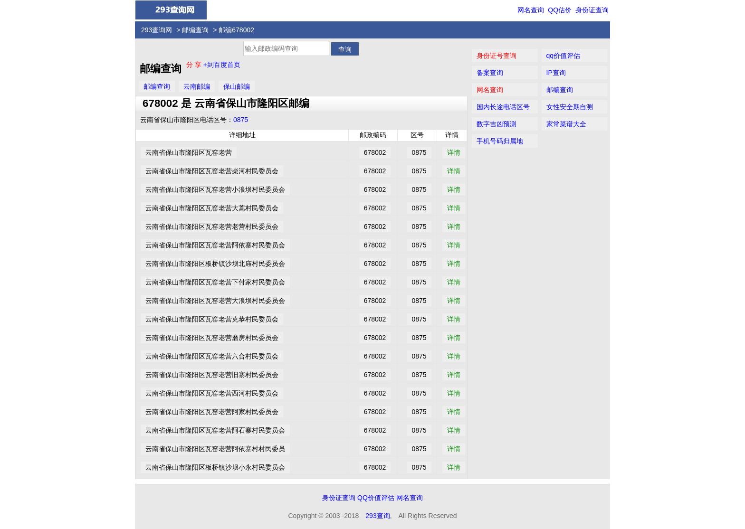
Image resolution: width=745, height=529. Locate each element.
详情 (453, 152)
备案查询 (490, 72)
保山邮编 (236, 86)
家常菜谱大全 (566, 124)
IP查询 (556, 72)
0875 (240, 119)
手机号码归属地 (500, 141)
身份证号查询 (496, 55)
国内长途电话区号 (503, 107)
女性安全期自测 (569, 107)
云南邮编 (196, 86)
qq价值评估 (563, 55)
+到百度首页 (221, 64)
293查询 (377, 516)
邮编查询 (195, 30)
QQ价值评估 (375, 497)
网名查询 (530, 10)
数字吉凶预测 (496, 124)
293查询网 (156, 30)
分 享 (194, 64)
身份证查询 (592, 10)
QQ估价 (560, 10)
